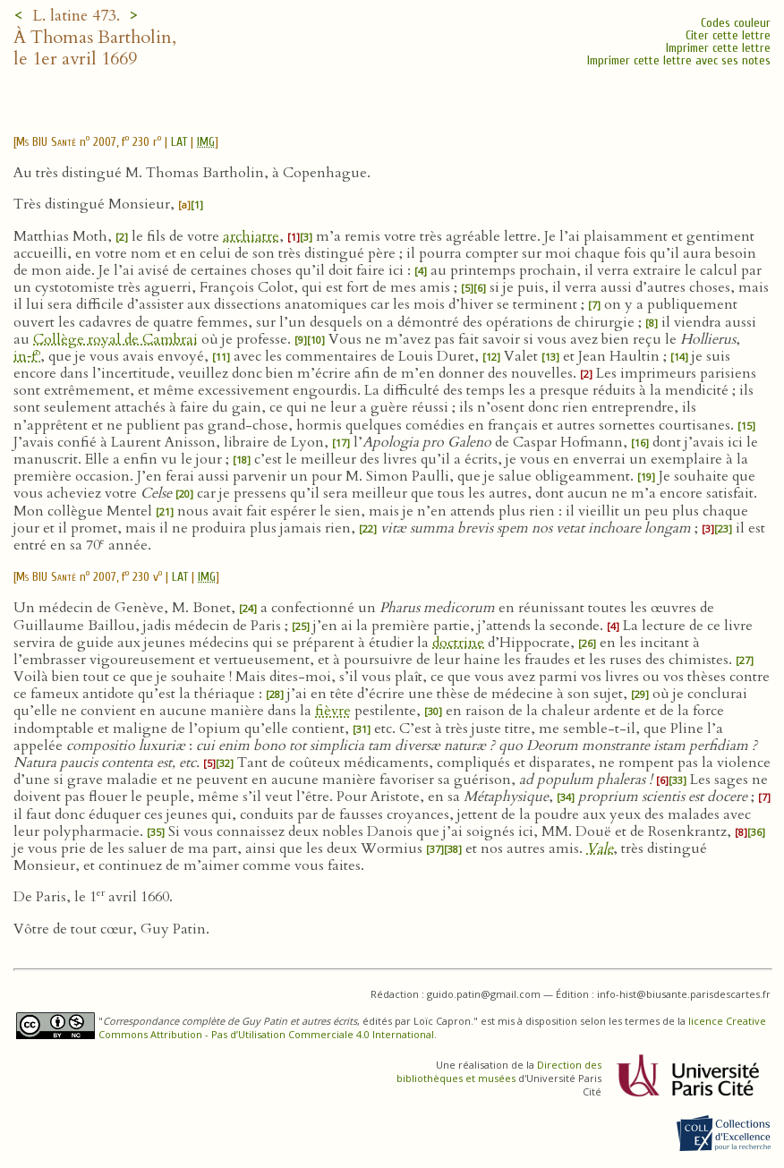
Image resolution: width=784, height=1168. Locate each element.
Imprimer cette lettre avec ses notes (679, 60)
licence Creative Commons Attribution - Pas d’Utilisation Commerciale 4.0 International (432, 1027)
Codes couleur (736, 22)
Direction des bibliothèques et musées (498, 1071)
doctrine (458, 642)
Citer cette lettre (728, 35)
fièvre (333, 710)
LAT (179, 141)
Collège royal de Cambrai (115, 339)
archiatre (251, 236)
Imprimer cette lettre (718, 47)
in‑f (26, 356)
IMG (206, 141)
